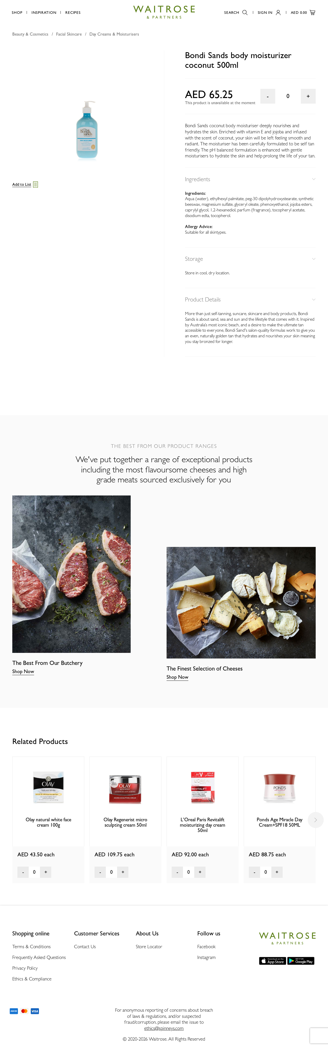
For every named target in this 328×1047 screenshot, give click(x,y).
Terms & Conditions (31, 946)
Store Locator (149, 946)
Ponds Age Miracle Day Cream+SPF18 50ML (279, 822)
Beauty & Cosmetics (30, 34)
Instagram (206, 957)
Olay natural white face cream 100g (48, 822)
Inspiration (44, 12)
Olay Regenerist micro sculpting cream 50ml (125, 822)
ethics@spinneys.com (164, 1028)
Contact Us (85, 946)
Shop (17, 12)
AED (303, 12)
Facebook (206, 946)
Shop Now (23, 671)
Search (235, 12)
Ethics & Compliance (31, 978)
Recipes (72, 12)
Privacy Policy (25, 968)
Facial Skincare (69, 34)
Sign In (269, 12)
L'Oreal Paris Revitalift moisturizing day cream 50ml (202, 825)
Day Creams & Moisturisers (114, 34)
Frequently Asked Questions (39, 957)
